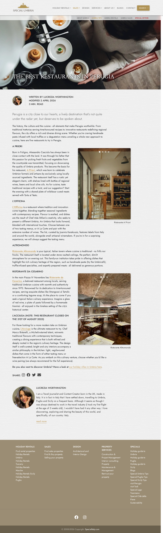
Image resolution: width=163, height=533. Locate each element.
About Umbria (83, 18)
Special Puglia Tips (138, 476)
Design (85, 8)
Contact (130, 8)
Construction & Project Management (111, 456)
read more (41, 421)
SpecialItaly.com (92, 529)
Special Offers (142, 18)
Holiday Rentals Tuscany (23, 462)
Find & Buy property (53, 454)
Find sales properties (53, 451)
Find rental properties (25, 451)
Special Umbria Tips (139, 473)
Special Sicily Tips (138, 480)
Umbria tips (97, 18)
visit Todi (134, 486)
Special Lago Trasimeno (136, 491)
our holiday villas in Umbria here (85, 367)
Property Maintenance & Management (108, 467)
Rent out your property (108, 475)
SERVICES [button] (96, 8)
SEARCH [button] (142, 8)
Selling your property (53, 457)
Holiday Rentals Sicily (25, 473)
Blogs (120, 8)
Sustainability (136, 502)
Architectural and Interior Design (81, 453)
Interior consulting (110, 460)
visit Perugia (135, 483)
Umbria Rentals (111, 18)
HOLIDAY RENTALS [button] (60, 8)
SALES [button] (75, 8)
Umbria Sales (127, 18)
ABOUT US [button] (108, 8)
